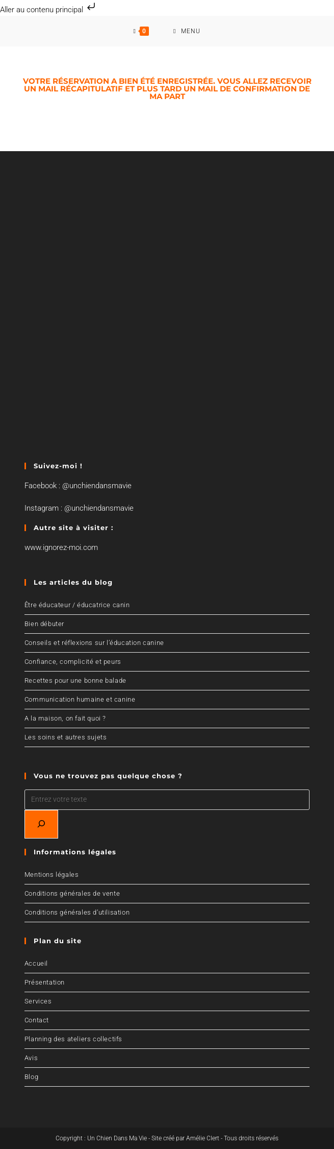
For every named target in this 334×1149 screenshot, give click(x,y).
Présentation (44, 982)
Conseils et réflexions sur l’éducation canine (94, 643)
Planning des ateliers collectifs (73, 1039)
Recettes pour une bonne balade (75, 680)
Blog (31, 1077)
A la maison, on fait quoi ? (65, 718)
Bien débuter (44, 624)
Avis (31, 1058)
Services (38, 1001)
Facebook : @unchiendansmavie (78, 485)
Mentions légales (51, 874)
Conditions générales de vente (72, 893)
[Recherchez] (41, 824)
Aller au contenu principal (48, 9)
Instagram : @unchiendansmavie (79, 508)
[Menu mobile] (187, 31)
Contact (36, 1020)
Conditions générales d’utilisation (77, 912)
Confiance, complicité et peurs (72, 661)
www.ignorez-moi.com (61, 547)
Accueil (36, 963)
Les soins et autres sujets (65, 737)
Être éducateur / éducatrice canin (77, 605)
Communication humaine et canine (80, 699)
